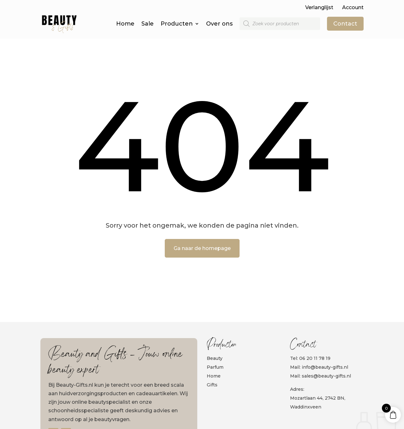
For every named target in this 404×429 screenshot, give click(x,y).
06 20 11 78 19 (314, 358)
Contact (345, 23)
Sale (147, 23)
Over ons (219, 23)
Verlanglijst (319, 7)
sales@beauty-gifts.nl (326, 376)
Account (353, 7)
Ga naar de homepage (202, 248)
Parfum (215, 367)
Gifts (212, 385)
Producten (177, 23)
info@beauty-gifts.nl (325, 367)
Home (125, 23)
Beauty (215, 358)
